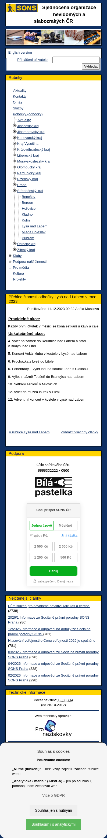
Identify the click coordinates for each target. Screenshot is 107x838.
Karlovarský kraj (29, 138)
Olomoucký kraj (29, 167)
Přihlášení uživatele (32, 60)
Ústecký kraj (26, 244)
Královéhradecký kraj (33, 149)
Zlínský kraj (26, 250)
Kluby (17, 256)
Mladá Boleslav (33, 232)
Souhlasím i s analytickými (53, 824)
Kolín (26, 220)
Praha (22, 185)
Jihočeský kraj (28, 126)
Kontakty (20, 96)
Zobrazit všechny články (79, 432)
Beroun (27, 203)
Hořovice (28, 208)
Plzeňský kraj (27, 179)
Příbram (28, 238)
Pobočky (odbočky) (28, 114)
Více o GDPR (53, 795)
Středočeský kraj (30, 191)
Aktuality (19, 90)
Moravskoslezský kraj (34, 161)
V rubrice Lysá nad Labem (29, 432)
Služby (18, 108)
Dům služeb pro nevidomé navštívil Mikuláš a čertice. (49, 606)
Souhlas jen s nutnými (53, 810)
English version (20, 52)
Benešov (28, 197)
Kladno (27, 214)
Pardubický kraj (29, 173)
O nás (17, 102)
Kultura (18, 273)
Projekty (19, 279)
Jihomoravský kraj (31, 132)
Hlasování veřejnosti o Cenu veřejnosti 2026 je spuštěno (51, 640)
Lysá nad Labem (35, 226)
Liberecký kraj (28, 155)
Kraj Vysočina (27, 144)
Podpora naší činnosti (30, 262)
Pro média (21, 267)
